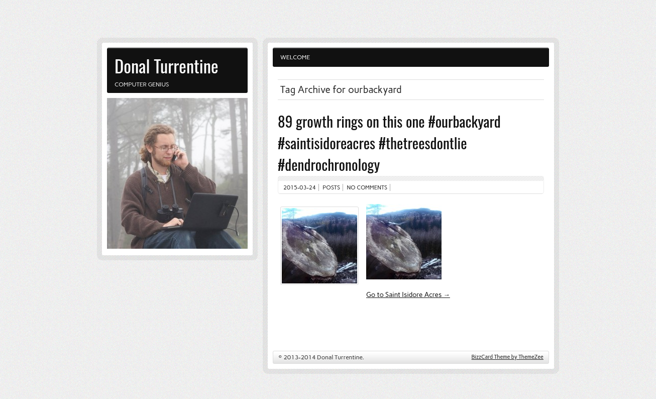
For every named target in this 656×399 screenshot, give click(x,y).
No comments (367, 187)
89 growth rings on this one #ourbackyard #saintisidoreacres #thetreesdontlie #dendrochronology (389, 142)
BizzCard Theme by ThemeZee (507, 357)
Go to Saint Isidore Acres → (408, 294)
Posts (331, 187)
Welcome (295, 57)
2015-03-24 (299, 187)
